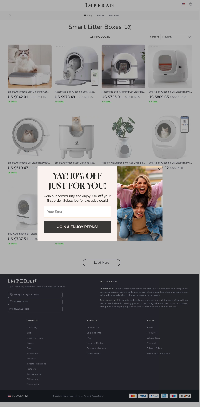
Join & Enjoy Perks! (77, 226)
